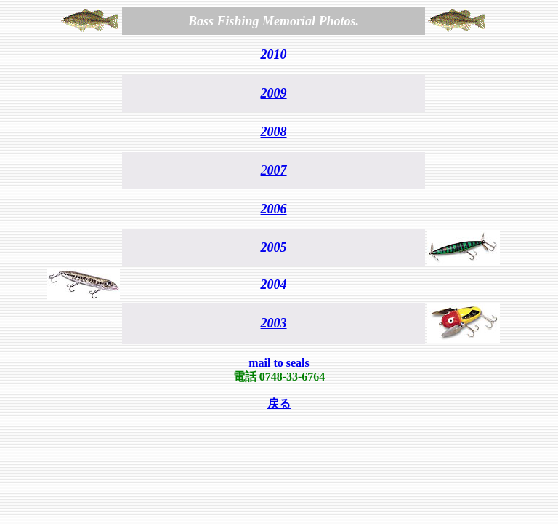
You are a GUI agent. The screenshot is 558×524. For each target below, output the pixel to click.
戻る (279, 403)
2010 (274, 54)
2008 (274, 131)
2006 (274, 209)
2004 (274, 284)
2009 (274, 93)
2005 (274, 247)
